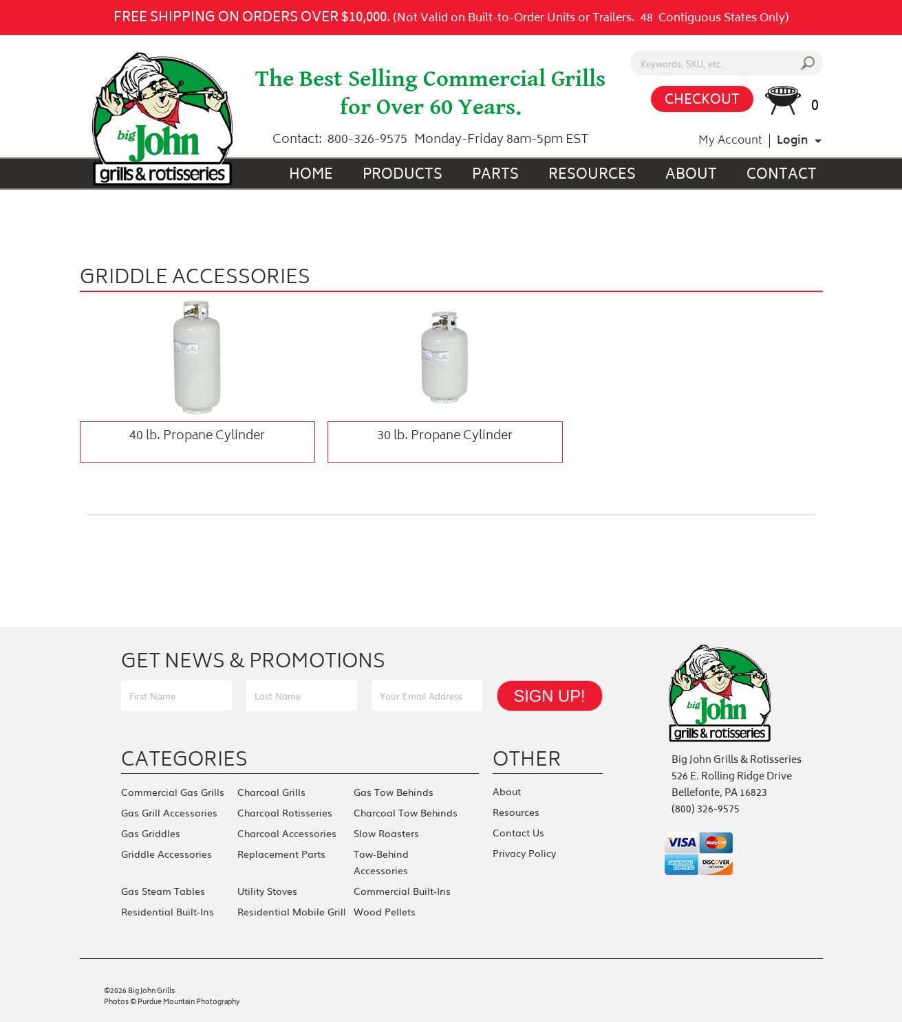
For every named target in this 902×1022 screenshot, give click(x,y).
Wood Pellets (385, 911)
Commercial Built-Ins (402, 891)
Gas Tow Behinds (393, 792)
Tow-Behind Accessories (381, 862)
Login (792, 141)
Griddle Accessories (166, 853)
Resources (592, 176)
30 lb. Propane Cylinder (445, 436)
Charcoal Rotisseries (284, 812)
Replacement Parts (281, 853)
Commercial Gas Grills (172, 792)
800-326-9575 (367, 140)
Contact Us (518, 832)
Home (311, 176)
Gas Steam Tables (163, 891)
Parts (495, 176)
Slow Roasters (386, 833)
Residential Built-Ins (167, 911)
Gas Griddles (150, 833)
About (691, 176)
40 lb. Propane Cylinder (197, 436)
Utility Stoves (267, 891)
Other (527, 758)
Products (402, 176)
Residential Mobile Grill (291, 911)
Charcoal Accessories (286, 833)
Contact (782, 176)
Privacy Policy (524, 853)
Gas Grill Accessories (169, 812)
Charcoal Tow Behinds (406, 812)
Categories (184, 758)
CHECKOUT (702, 100)
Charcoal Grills (271, 792)
